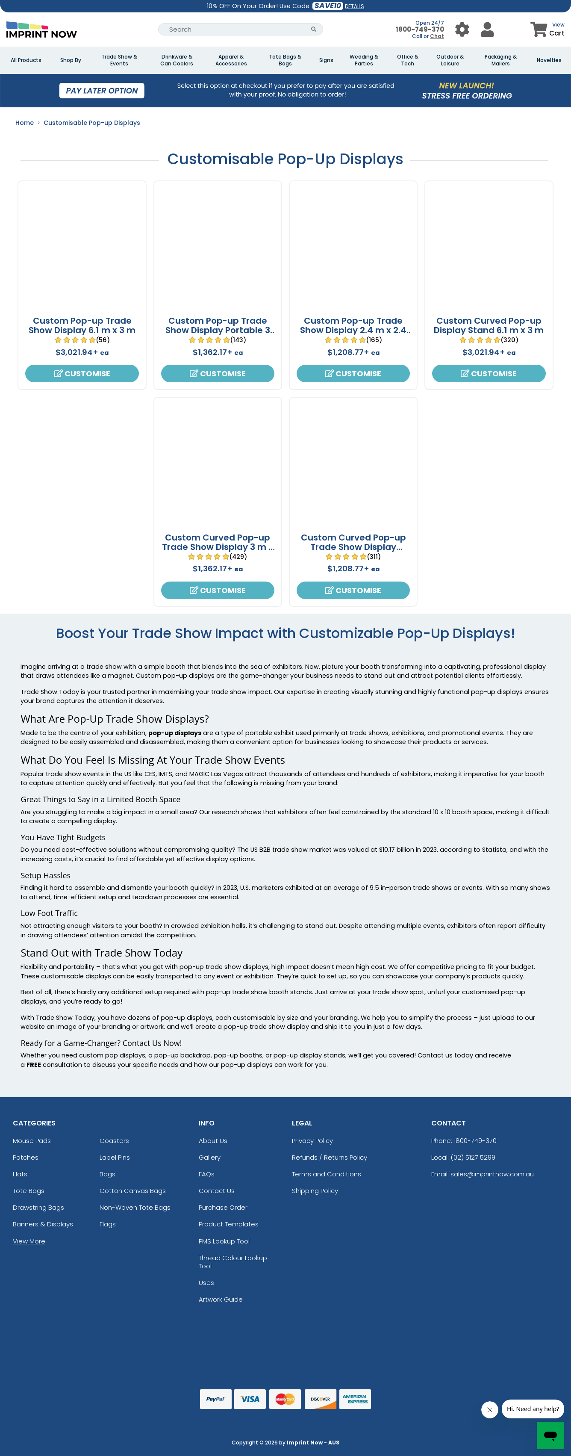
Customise (82, 373)
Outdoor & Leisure (450, 60)
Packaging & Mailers (501, 60)
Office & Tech (407, 60)
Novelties (549, 60)
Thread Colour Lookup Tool (233, 1261)
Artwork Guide (221, 1299)
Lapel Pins (115, 1157)
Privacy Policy (312, 1140)
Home (24, 122)
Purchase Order (223, 1207)
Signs (326, 60)
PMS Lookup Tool (224, 1241)
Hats (20, 1174)
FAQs (207, 1174)
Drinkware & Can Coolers (176, 60)
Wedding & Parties (364, 60)
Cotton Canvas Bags (133, 1190)
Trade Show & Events (119, 60)
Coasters (114, 1140)
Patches (25, 1157)
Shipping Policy (315, 1190)
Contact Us (217, 1190)
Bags (107, 1174)
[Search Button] (314, 29)
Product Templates (229, 1224)
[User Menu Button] (462, 29)
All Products (26, 60)
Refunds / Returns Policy (329, 1157)
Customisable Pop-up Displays (92, 122)
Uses (206, 1282)
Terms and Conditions (326, 1174)
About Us (213, 1140)
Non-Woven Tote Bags (135, 1207)
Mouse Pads (32, 1140)
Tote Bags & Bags (285, 60)
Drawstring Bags (38, 1207)
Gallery (210, 1157)
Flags (108, 1224)
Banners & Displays (43, 1224)
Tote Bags (28, 1190)
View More (29, 1241)
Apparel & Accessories (231, 60)
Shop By (70, 60)
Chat (437, 36)
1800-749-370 (420, 29)
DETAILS (354, 6)
